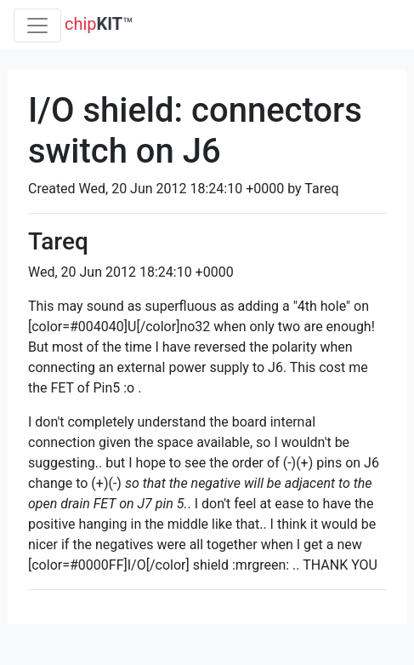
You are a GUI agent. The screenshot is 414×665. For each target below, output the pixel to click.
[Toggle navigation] (37, 26)
